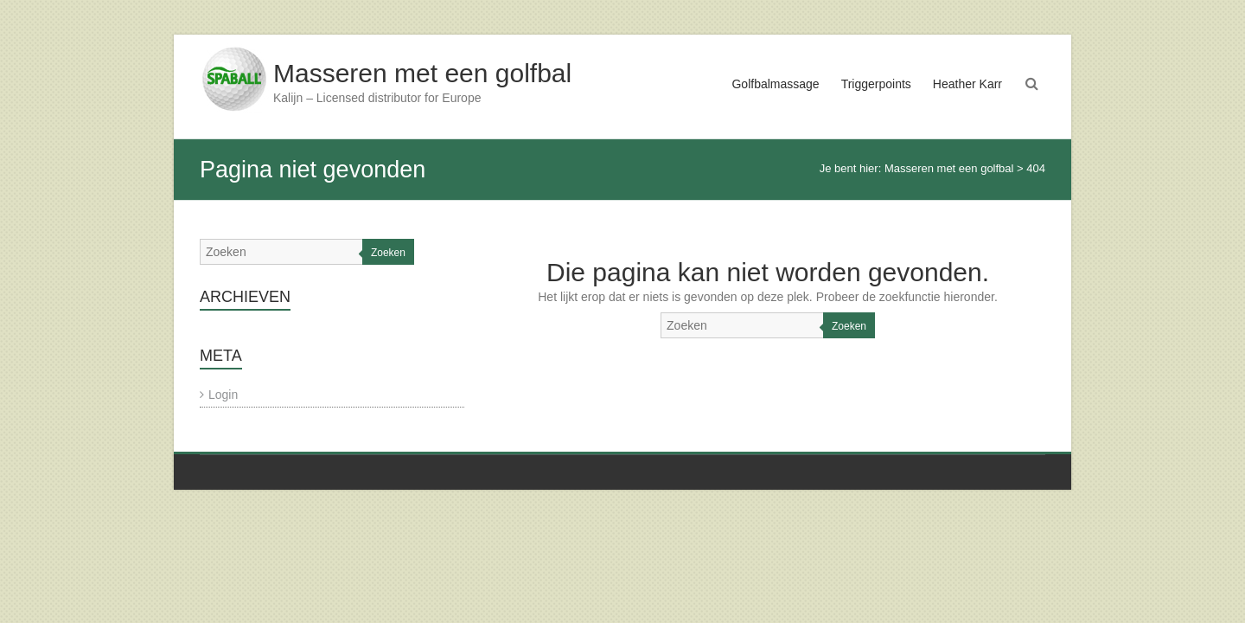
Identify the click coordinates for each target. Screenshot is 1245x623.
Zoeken (849, 326)
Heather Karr (967, 84)
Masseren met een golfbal (422, 73)
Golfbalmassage (775, 84)
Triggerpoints (876, 84)
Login (223, 394)
